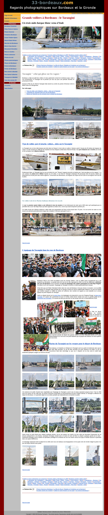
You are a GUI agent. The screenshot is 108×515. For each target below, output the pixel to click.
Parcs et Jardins (9, 52)
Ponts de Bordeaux (10, 66)
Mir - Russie (45, 59)
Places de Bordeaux (11, 63)
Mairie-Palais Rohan (11, 40)
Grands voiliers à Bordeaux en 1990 (58, 55)
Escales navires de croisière (45, 66)
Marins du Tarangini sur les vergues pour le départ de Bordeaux (44, 94)
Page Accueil (8, 15)
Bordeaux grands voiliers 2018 (77, 55)
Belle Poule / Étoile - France (61, 56)
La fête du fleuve (58, 65)
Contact (7, 21)
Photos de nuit (9, 57)
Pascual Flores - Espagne (86, 59)
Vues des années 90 (11, 80)
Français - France (74, 58)
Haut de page (26, 243)
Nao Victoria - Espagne (71, 59)
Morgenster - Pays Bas (56, 59)
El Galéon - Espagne (47, 58)
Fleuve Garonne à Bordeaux (45, 65)
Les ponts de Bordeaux (82, 66)
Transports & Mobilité (11, 77)
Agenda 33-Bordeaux (82, 13)
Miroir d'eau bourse (10, 46)
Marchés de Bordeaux (11, 43)
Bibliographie (67, 511)
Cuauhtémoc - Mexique (91, 56)
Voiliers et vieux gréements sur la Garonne (35, 55)
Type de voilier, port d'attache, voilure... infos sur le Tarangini (43, 91)
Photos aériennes (10, 54)
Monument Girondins (11, 49)
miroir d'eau (57, 295)
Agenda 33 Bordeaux (11, 18)
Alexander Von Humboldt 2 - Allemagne (39, 56)
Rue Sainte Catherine (11, 74)
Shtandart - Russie (54, 61)
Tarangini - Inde (81, 61)
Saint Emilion (9, 88)
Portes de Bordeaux (10, 69)
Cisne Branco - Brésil (77, 56)
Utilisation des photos (57, 511)
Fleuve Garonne (9, 32)
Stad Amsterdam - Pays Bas (68, 61)
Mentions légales (47, 511)
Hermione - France (85, 58)
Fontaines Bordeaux (11, 35)
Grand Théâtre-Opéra (11, 37)
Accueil (74, 13)
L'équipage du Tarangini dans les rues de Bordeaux (40, 92)
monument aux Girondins (44, 298)
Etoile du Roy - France (61, 58)
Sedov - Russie (43, 61)
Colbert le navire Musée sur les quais (64, 66)
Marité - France (36, 59)
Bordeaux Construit (10, 26)
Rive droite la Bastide (11, 71)
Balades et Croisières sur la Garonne (74, 65)
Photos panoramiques (11, 60)
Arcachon (7, 85)
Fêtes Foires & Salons (96, 13)
